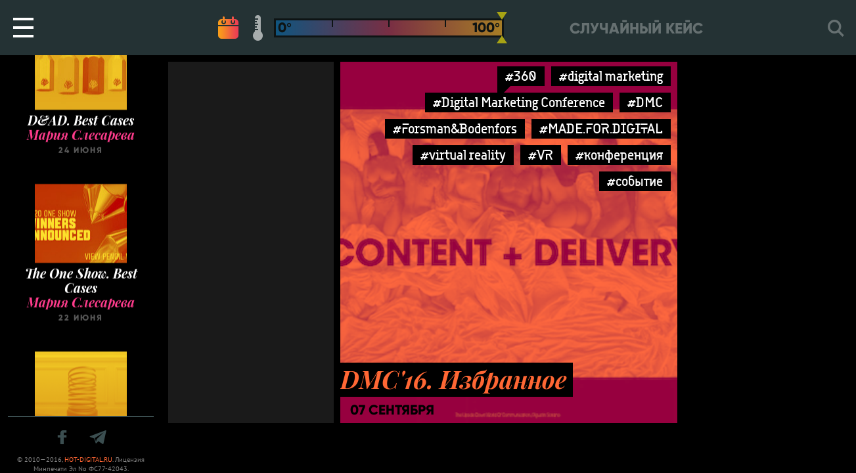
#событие (635, 181)
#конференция (619, 155)
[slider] (501, 27)
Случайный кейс (636, 28)
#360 (521, 76)
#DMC (645, 102)
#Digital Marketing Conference (519, 102)
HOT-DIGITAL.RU (88, 459)
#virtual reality (463, 155)
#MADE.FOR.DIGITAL (601, 128)
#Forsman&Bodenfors (455, 128)
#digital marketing (611, 76)
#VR (540, 155)
